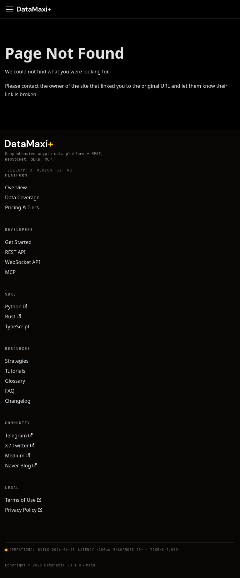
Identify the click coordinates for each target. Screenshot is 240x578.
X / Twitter (19, 445)
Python (16, 306)
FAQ (9, 390)
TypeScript (17, 326)
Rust (13, 316)
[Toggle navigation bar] (9, 9)
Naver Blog (21, 465)
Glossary (15, 380)
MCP (10, 272)
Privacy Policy (23, 509)
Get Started (18, 242)
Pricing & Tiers (22, 207)
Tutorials (15, 370)
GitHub (64, 170)
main (90, 565)
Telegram (15, 170)
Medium (44, 170)
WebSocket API (22, 262)
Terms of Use (23, 499)
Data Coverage (22, 197)
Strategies (16, 360)
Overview (16, 187)
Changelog (17, 400)
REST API (15, 252)
